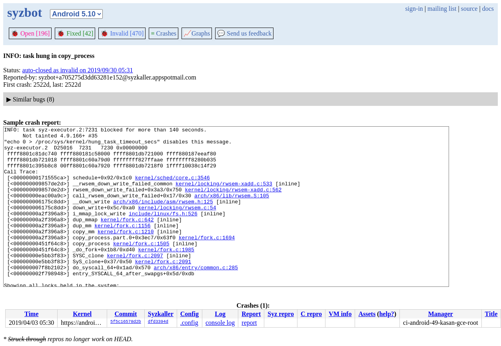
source (469, 8)
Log (220, 313)
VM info (340, 313)
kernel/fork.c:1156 (122, 245)
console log (220, 322)
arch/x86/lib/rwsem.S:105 (231, 209)
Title (491, 313)
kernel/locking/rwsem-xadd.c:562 (233, 202)
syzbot (24, 12)
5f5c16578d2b (125, 322)
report (249, 322)
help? (386, 313)
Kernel (82, 313)
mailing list (441, 8)
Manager (440, 313)
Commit (125, 313)
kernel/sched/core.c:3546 (172, 188)
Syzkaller (161, 313)
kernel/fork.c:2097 (135, 281)
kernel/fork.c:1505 (141, 267)
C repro (311, 313)
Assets (366, 313)
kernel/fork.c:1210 (126, 253)
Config (189, 313)
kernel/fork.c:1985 (166, 274)
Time (31, 313)
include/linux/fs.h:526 (163, 231)
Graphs (197, 33)
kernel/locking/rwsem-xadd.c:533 (224, 195)
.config (189, 322)
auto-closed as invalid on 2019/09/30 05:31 (77, 70)
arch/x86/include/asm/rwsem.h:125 (163, 217)
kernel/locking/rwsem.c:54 (177, 224)
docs (488, 8)
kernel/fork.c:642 (127, 238)
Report (251, 313)
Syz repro (280, 313)
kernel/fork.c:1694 (207, 260)
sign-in (414, 8)
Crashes (163, 33)
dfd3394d (158, 322)
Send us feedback (244, 33)
